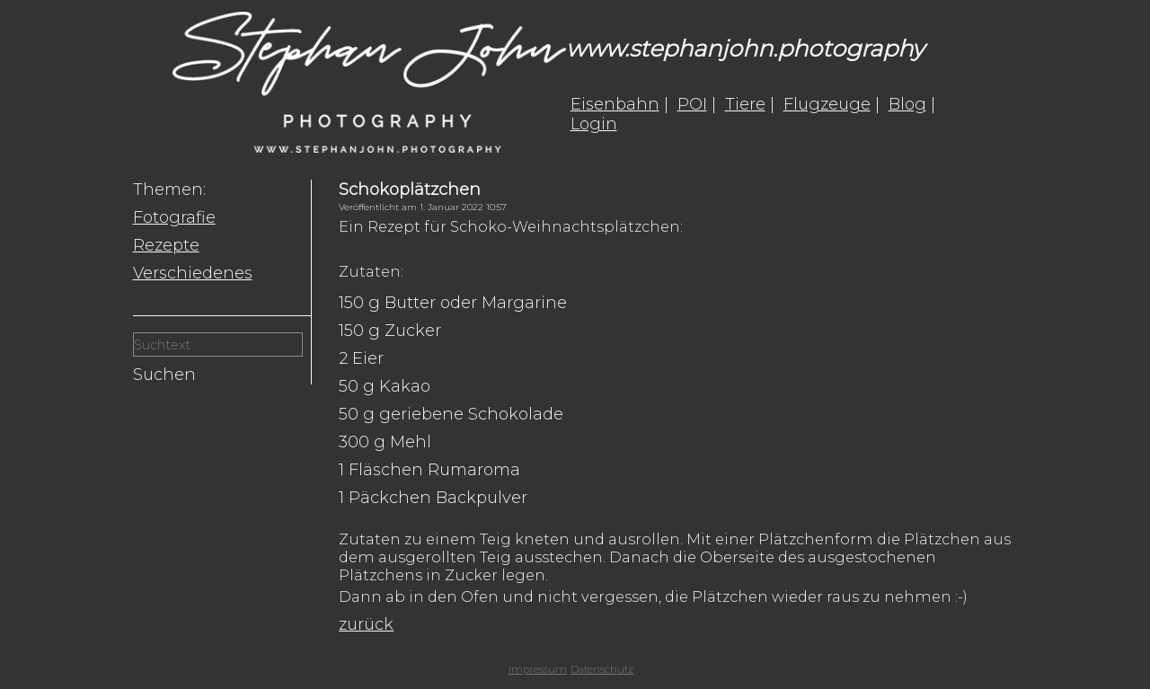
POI (692, 104)
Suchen (164, 374)
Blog (907, 104)
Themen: (169, 189)
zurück (366, 624)
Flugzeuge (827, 104)
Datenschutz (602, 669)
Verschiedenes (192, 273)
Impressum (538, 669)
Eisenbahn (615, 104)
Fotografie (174, 217)
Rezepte (166, 245)
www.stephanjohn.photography (745, 48)
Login (594, 124)
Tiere (745, 104)
